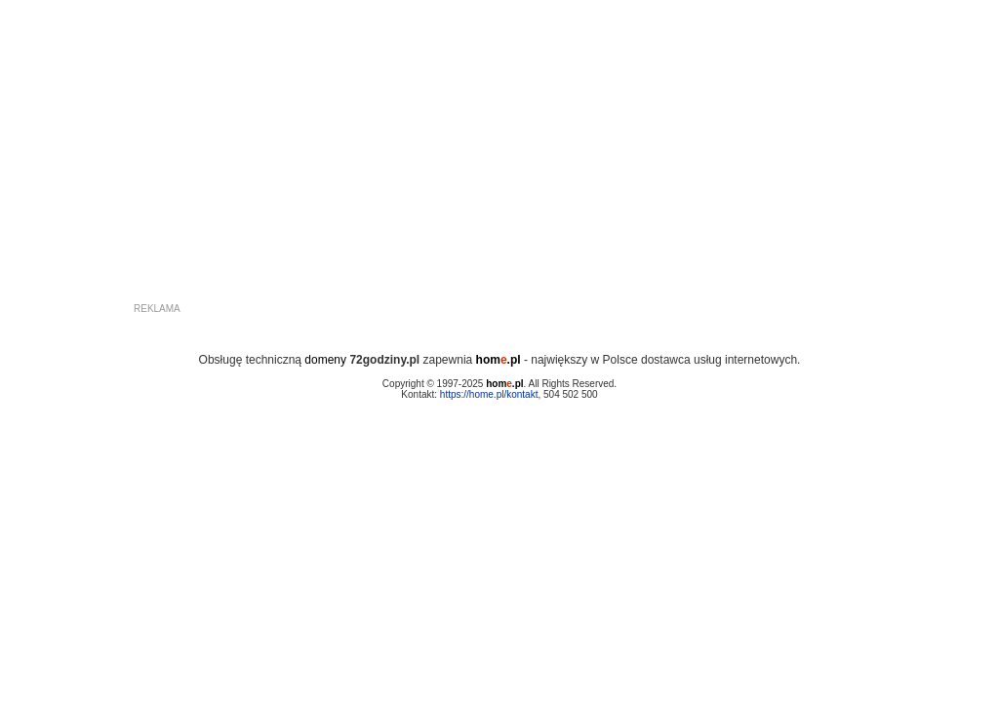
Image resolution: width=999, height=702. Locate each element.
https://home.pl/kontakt (489, 394)
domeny (325, 360)
